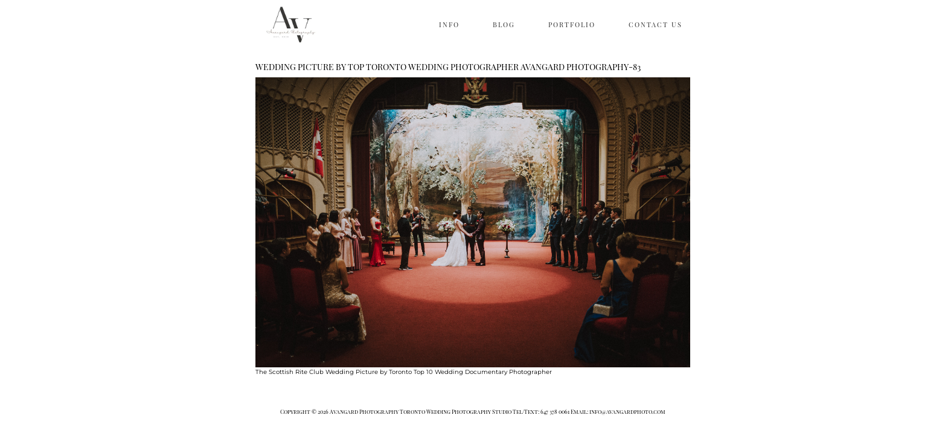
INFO (449, 24)
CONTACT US (655, 24)
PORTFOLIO (571, 24)
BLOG (504, 24)
